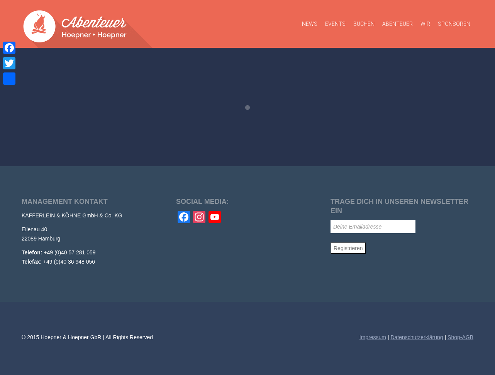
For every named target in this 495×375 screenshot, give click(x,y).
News (309, 24)
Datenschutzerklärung (416, 337)
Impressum (372, 337)
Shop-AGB (460, 337)
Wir (425, 24)
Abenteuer (397, 24)
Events (335, 24)
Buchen (364, 24)
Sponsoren (454, 24)
